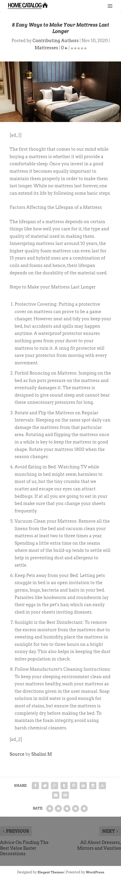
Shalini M (41, 754)
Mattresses (46, 47)
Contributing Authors (56, 40)
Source (17, 754)
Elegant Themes (51, 872)
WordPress (95, 872)
